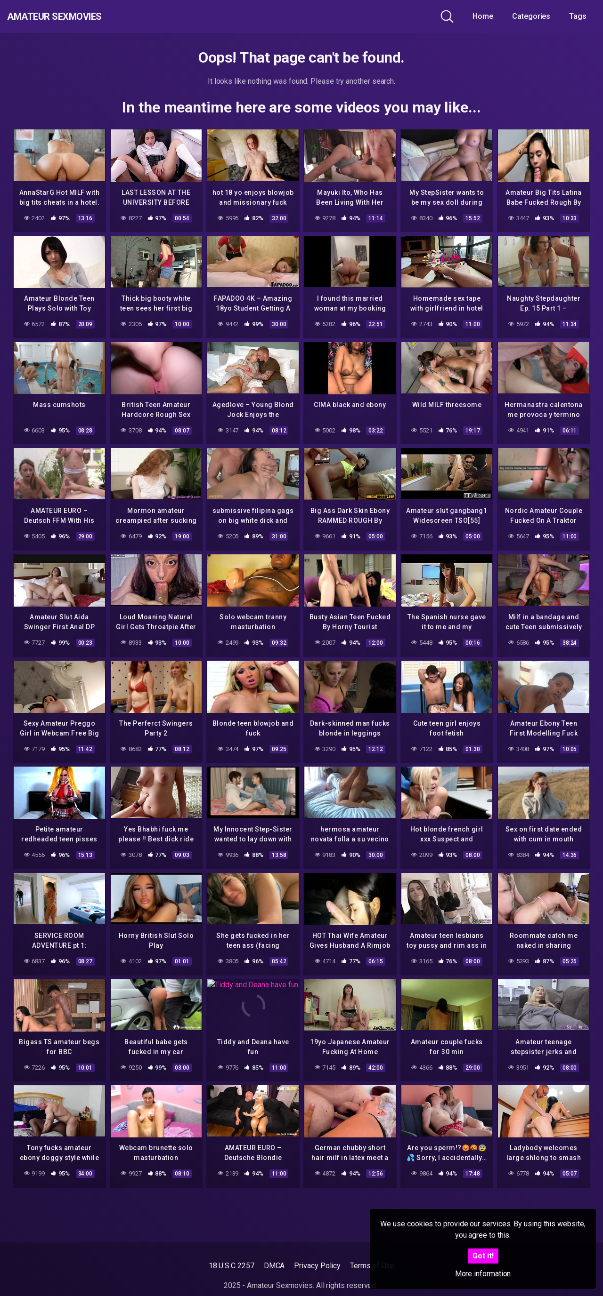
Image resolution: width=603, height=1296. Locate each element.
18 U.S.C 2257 (231, 1265)
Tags (578, 16)
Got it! (483, 1255)
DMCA (274, 1265)
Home (483, 16)
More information (483, 1273)
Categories (531, 16)
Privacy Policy (317, 1265)
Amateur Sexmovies (74, 16)
